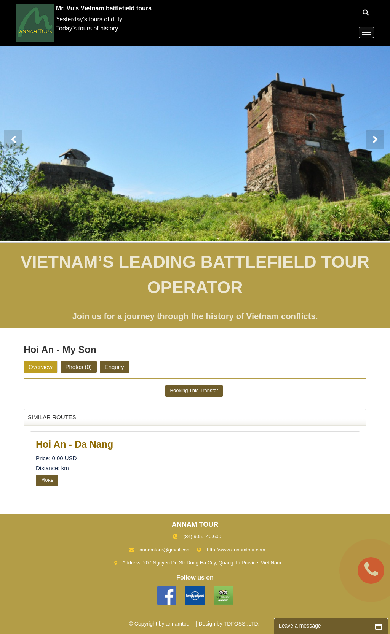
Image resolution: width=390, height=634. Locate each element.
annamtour (178, 624)
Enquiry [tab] (114, 367)
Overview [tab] (41, 367)
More (47, 480)
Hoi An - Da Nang (74, 444)
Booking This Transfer (194, 390)
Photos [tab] (79, 367)
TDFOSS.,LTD (241, 624)
